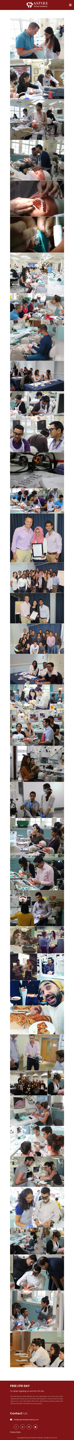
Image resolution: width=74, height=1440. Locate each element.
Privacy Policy (15, 1432)
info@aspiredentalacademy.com (26, 1419)
